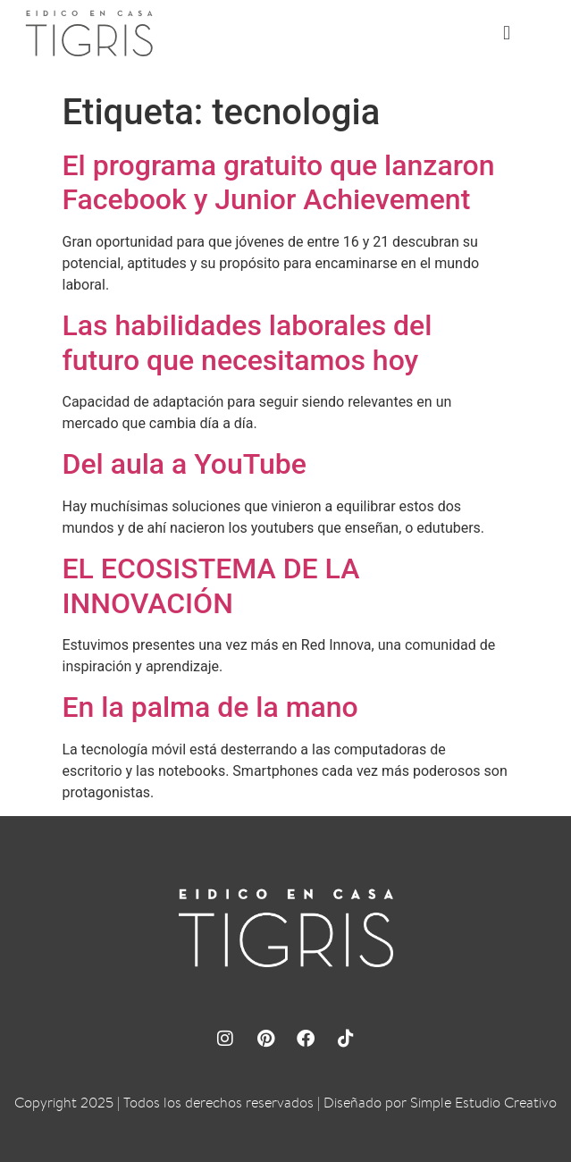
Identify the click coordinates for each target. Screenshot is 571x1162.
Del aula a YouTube (184, 464)
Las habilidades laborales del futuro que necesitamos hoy (247, 342)
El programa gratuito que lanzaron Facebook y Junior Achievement (279, 182)
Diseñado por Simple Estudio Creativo (440, 1102)
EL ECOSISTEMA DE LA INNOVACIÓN (211, 585)
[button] (507, 33)
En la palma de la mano (210, 707)
